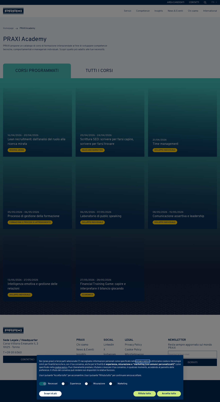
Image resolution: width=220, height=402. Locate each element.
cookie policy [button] (61, 367)
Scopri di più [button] (50, 394)
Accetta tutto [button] (169, 394)
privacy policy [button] (142, 361)
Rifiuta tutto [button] (144, 394)
